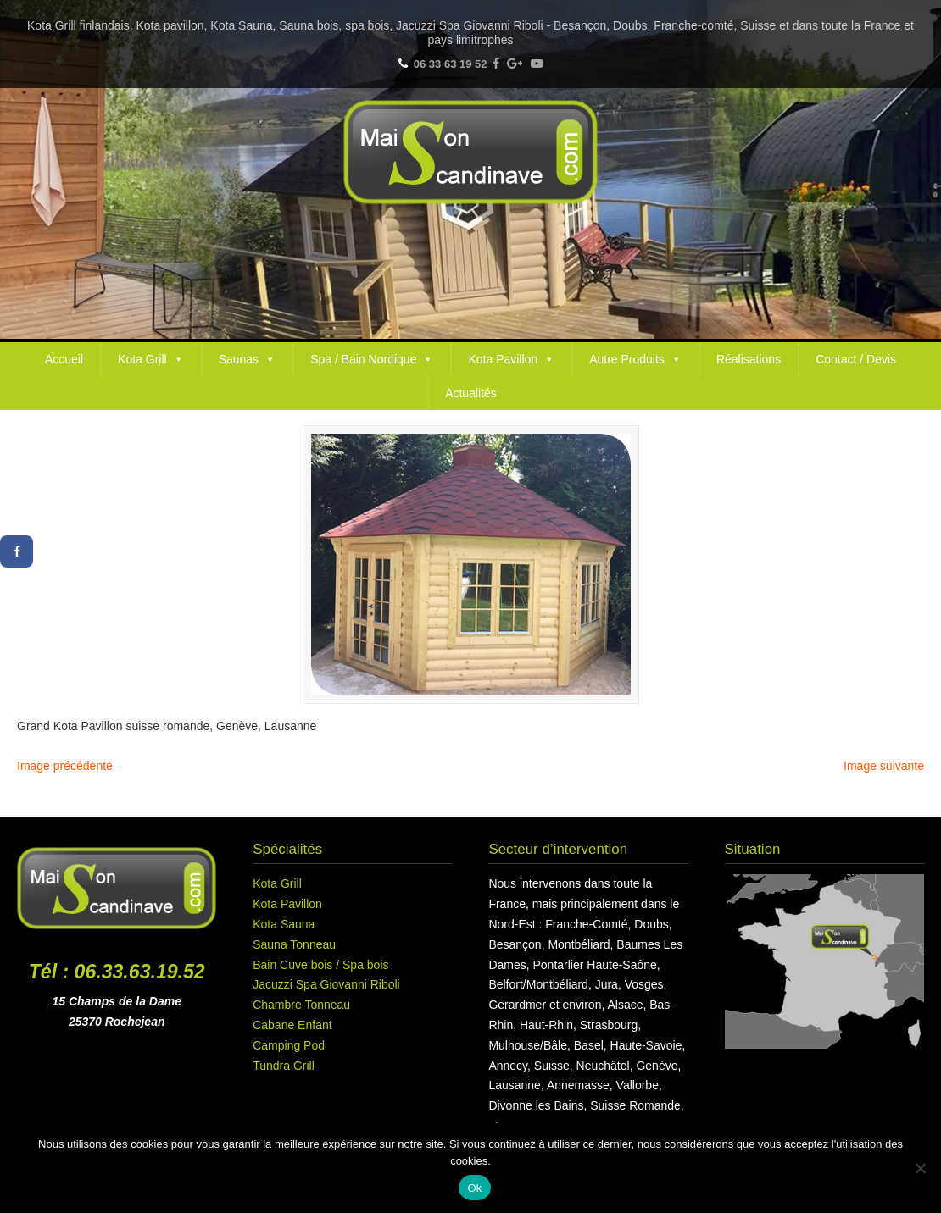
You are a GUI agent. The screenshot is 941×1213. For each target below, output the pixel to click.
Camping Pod (289, 1045)
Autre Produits (635, 359)
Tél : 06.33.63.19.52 (117, 972)
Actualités (471, 393)
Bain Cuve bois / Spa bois (320, 965)
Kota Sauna (284, 924)
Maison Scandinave (470, 152)
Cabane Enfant (292, 1025)
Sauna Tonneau (294, 944)
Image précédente (65, 766)
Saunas (247, 359)
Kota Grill (151, 359)
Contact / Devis (856, 359)
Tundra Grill (284, 1065)
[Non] (919, 1168)
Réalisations (748, 359)
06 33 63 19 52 (450, 64)
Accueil (64, 359)
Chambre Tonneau (301, 1004)
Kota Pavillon (511, 359)
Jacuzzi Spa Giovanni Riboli (326, 984)
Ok (474, 1188)
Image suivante (884, 766)
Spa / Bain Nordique (371, 359)
